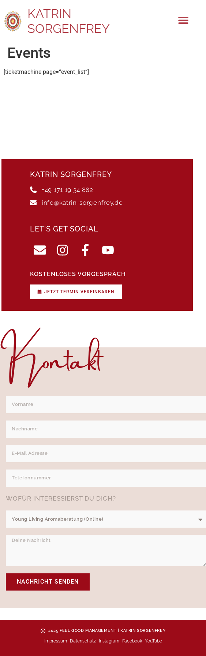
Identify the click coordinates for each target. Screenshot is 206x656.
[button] (183, 20)
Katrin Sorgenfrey (68, 21)
